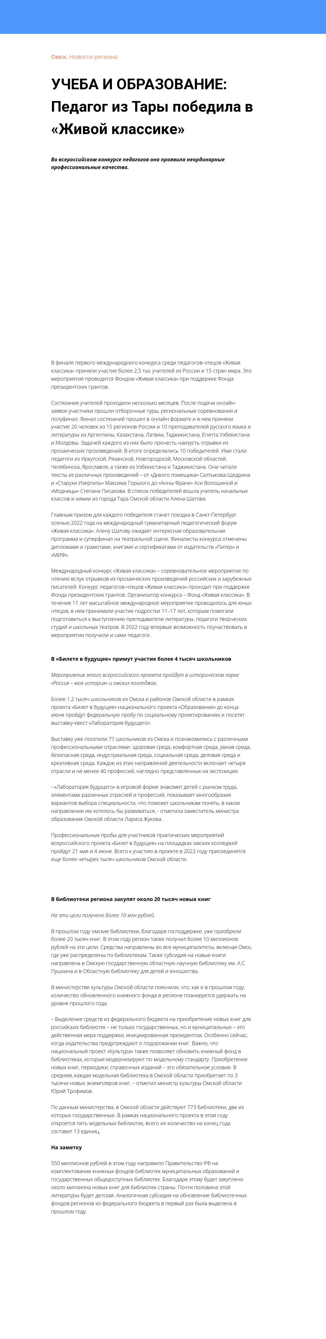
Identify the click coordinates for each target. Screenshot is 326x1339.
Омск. (60, 57)
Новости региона (93, 57)
